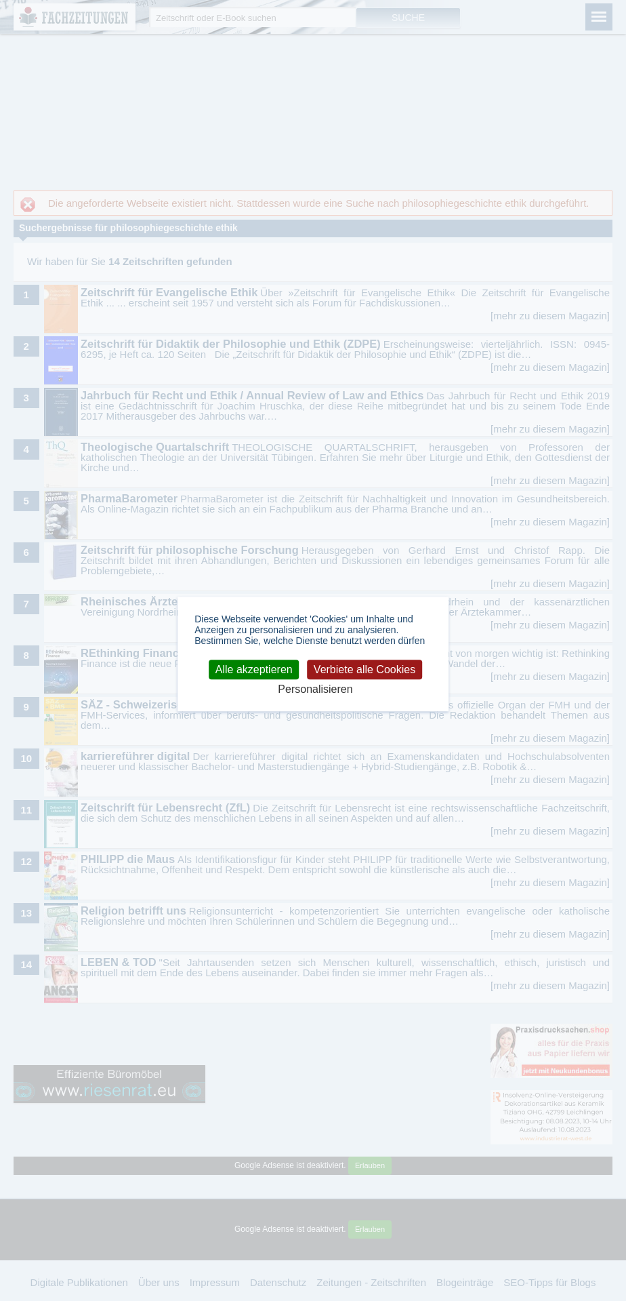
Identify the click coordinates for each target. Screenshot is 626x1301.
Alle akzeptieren (254, 669)
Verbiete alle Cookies (364, 669)
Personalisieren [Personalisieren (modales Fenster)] (315, 689)
